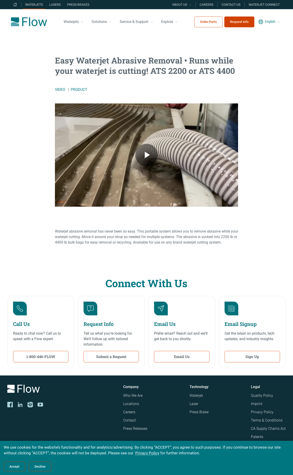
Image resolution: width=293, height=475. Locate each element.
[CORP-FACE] (10, 404)
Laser (194, 404)
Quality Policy (262, 395)
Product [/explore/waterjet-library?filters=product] (79, 89)
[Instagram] (30, 404)
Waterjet (196, 395)
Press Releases (135, 428)
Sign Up (252, 356)
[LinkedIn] (20, 404)
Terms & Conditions (266, 420)
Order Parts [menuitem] (208, 22)
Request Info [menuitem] (239, 22)
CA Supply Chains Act (268, 428)
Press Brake (199, 412)
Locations (131, 404)
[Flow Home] (29, 21)
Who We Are (133, 395)
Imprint (256, 404)
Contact (129, 420)
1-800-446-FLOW (40, 356)
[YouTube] (40, 404)
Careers (129, 412)
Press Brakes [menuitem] (78, 4)
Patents (257, 437)
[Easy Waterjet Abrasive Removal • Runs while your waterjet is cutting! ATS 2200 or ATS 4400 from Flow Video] (146, 155)
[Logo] (61, 389)
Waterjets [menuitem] (34, 4)
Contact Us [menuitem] (231, 4)
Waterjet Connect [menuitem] (264, 4)
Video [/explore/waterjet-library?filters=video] (60, 89)
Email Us (182, 356)
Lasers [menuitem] (55, 4)
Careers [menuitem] (206, 4)
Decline (40, 466)
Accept (14, 466)
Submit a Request (111, 356)
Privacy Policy (262, 412)
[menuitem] (15, 4)
